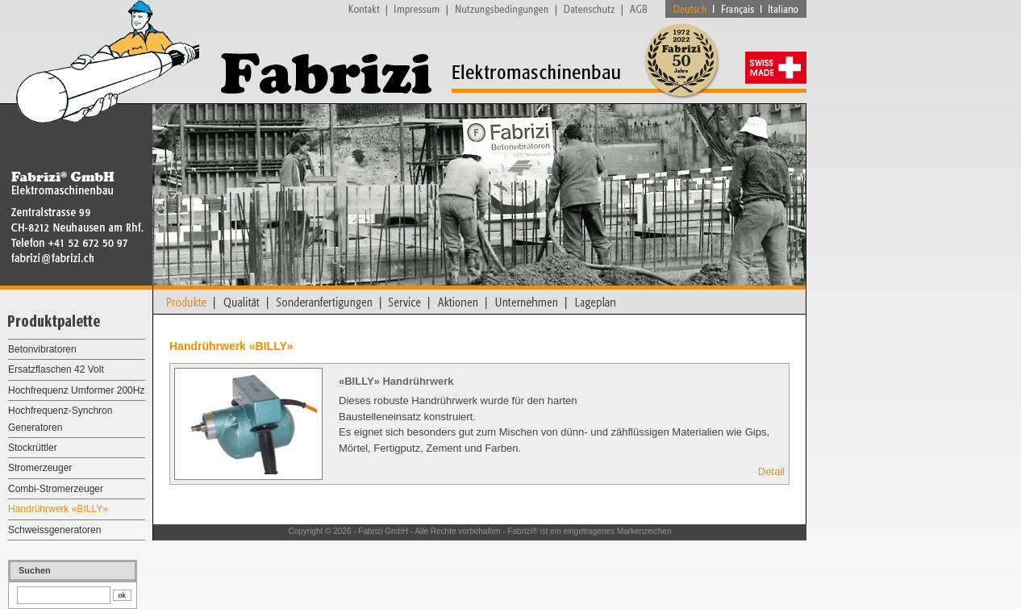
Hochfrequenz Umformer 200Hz (76, 390)
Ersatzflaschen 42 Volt (56, 369)
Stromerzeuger (40, 467)
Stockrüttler (32, 447)
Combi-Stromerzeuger (55, 488)
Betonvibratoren (42, 349)
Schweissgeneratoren (54, 530)
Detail (771, 471)
